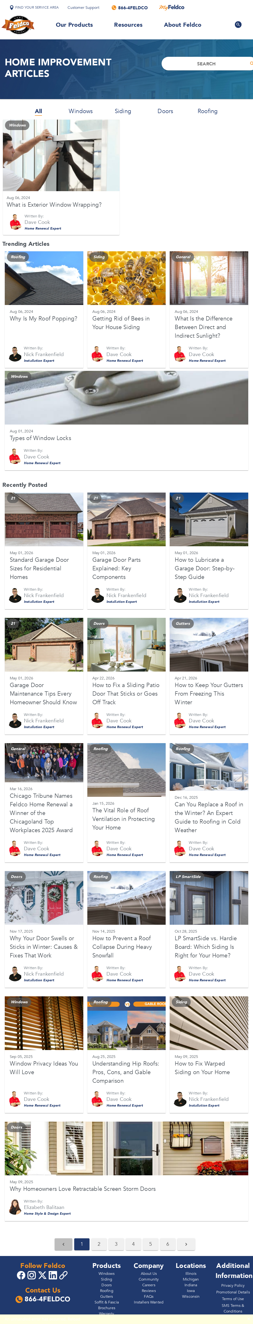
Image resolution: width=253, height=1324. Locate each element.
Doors (165, 111)
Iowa (191, 1290)
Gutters (106, 1296)
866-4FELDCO (43, 1299)
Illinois (190, 1273)
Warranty (106, 1313)
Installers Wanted (148, 1302)
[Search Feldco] (238, 24)
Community (149, 1279)
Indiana (190, 1285)
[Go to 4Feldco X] (43, 1274)
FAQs (148, 1296)
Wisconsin (191, 1296)
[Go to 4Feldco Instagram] (32, 1274)
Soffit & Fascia (107, 1302)
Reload (74, 1319)
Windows (81, 111)
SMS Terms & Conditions (233, 1308)
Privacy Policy (233, 1285)
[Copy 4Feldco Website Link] (64, 1275)
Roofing (208, 111)
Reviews (149, 1290)
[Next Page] (186, 1244)
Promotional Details (233, 1292)
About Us (149, 1273)
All (38, 111)
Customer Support (83, 7)
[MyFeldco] (171, 7)
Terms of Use (233, 1299)
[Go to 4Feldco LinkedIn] (53, 1274)
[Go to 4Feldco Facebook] (21, 1274)
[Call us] (130, 7)
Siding (123, 111)
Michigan (191, 1279)
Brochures (106, 1308)
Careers (148, 1285)
